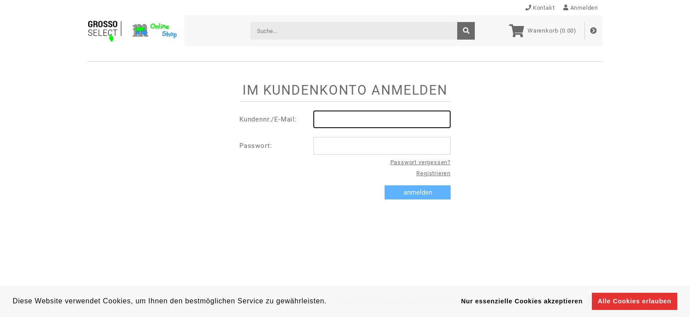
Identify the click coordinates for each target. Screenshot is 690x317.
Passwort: (345, 146)
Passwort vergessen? (420, 162)
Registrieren (433, 173)
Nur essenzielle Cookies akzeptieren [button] (522, 301)
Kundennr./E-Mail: (345, 119)
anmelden (418, 192)
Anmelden (580, 7)
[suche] (466, 31)
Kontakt (540, 7)
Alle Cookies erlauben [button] (634, 301)
